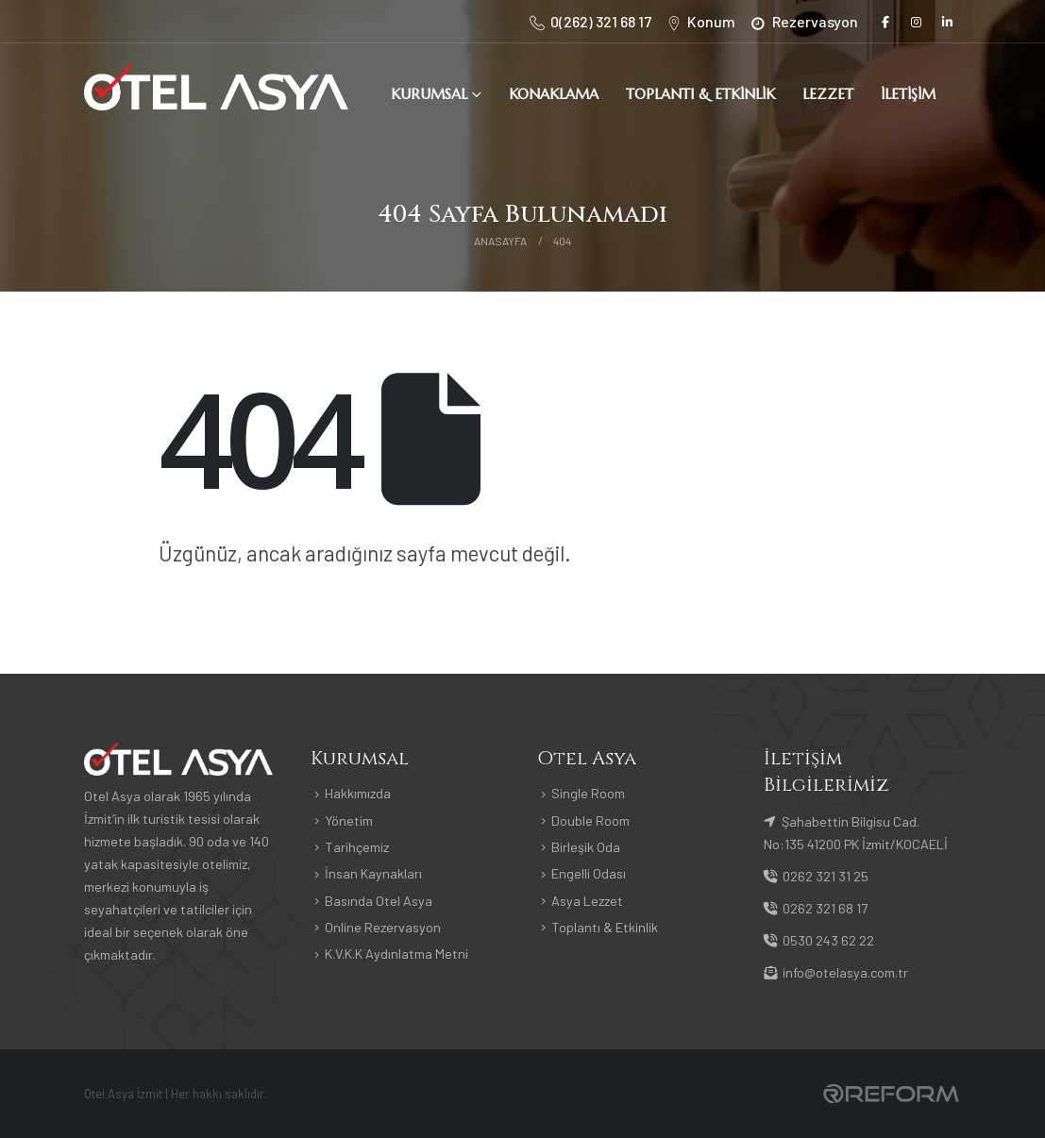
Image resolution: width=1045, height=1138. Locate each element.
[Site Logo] (216, 87)
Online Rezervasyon (383, 927)
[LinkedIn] (948, 21)
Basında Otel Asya (378, 901)
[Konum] (700, 21)
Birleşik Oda (585, 847)
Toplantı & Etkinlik (700, 94)
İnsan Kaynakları (373, 873)
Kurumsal (429, 94)
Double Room (590, 820)
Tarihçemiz (357, 847)
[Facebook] (885, 21)
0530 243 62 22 (819, 940)
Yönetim (349, 820)
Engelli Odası (588, 873)
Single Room (588, 793)
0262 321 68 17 (816, 908)
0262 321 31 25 (816, 876)
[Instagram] (916, 21)
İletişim (908, 94)
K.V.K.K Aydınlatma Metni (396, 954)
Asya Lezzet (587, 901)
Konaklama (553, 94)
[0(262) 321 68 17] (589, 21)
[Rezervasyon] (803, 21)
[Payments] (891, 1091)
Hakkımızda (358, 793)
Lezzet (827, 94)
